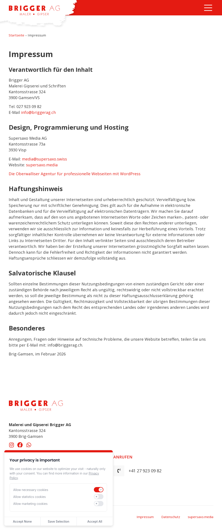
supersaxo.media (42, 164)
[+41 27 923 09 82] (118, 470)
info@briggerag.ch (38, 112)
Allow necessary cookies (30, 490)
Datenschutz (170, 517)
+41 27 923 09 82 (145, 471)
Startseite (16, 35)
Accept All (94, 521)
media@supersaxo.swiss (44, 159)
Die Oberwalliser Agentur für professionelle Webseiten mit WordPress (74, 173)
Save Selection (58, 521)
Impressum (145, 517)
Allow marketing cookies (30, 503)
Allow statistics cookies (29, 497)
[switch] (98, 489)
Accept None (22, 521)
